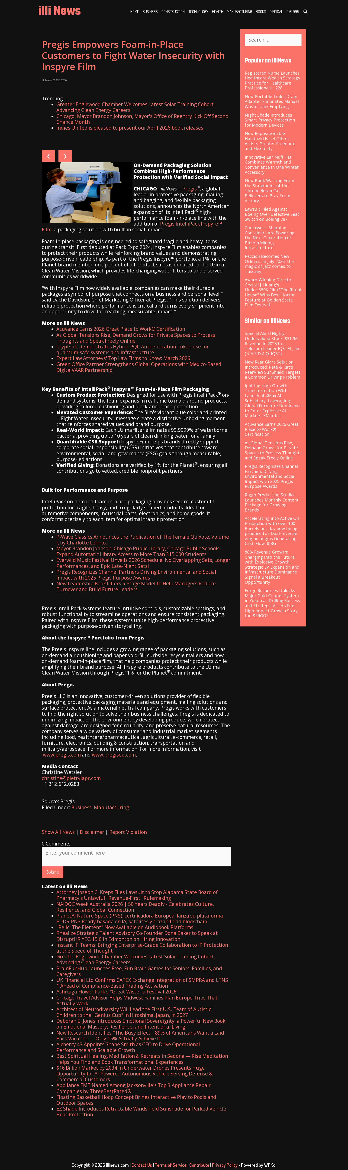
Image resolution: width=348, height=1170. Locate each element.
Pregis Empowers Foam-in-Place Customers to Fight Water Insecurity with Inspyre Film (133, 55)
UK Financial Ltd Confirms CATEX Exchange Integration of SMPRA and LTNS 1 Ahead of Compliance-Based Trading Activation (142, 983)
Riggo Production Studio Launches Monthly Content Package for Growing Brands (272, 502)
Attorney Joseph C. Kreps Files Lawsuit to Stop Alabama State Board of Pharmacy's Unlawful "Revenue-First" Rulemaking (137, 895)
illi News (59, 11)
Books (261, 11)
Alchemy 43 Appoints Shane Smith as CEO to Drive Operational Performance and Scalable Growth (128, 1047)
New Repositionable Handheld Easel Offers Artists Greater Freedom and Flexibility (269, 141)
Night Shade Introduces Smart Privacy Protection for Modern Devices (270, 120)
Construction (173, 11)
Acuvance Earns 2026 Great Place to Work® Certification (120, 329)
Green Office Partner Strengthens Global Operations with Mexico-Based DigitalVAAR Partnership (138, 367)
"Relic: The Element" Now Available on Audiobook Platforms (124, 927)
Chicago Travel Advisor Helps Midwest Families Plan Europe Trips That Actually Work (137, 1000)
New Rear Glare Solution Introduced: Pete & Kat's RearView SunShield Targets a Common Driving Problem (273, 369)
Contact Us (142, 1165)
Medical (276, 11)
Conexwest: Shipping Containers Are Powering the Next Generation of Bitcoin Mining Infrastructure (269, 237)
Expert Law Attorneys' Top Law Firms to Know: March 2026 (123, 358)
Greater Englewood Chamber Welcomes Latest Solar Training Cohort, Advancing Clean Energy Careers (135, 107)
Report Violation (128, 832)
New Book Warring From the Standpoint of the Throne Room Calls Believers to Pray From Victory (269, 190)
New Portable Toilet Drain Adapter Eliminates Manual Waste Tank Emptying (272, 101)
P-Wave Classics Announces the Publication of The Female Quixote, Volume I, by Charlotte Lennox (142, 540)
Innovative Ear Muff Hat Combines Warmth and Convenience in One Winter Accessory (272, 164)
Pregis (189, 188)
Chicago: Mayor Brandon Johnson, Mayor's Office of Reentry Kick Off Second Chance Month (142, 119)
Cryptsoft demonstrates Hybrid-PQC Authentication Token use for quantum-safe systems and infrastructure (132, 349)
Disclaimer (92, 832)
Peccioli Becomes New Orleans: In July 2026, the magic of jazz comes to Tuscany (269, 263)
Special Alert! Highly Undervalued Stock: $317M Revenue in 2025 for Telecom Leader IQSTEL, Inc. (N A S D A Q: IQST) (273, 343)
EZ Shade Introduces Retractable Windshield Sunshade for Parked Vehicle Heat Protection (141, 1111)
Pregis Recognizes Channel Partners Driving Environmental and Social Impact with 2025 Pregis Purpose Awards (136, 575)
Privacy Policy (225, 1165)
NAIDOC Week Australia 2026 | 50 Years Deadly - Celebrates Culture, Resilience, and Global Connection (135, 907)
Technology (198, 11)
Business (150, 11)
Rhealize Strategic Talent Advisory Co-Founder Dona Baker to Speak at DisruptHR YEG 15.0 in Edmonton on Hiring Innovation (137, 936)
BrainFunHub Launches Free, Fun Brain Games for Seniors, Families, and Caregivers (139, 971)
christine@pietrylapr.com (71, 778)
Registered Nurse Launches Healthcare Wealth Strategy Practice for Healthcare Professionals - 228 (272, 80)
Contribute (199, 1165)
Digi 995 (293, 11)
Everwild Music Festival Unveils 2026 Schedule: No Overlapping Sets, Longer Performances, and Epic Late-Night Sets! (143, 563)
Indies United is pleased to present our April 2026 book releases (129, 128)
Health (217, 11)
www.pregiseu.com (114, 754)
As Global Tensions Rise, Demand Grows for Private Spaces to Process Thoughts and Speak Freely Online (135, 338)
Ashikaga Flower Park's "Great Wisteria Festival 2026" (117, 991)
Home (134, 11)
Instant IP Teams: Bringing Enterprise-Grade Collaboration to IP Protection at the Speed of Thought (142, 948)
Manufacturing (239, 11)
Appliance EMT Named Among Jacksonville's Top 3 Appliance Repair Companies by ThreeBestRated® (133, 1088)
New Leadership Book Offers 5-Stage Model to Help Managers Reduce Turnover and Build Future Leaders (136, 586)
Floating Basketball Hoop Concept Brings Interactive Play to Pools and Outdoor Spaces (136, 1100)
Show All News (58, 832)
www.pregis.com (62, 754)
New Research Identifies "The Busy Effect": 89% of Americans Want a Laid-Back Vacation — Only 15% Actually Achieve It (141, 1035)
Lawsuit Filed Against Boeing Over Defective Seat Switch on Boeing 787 (272, 214)
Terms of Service (171, 1165)
